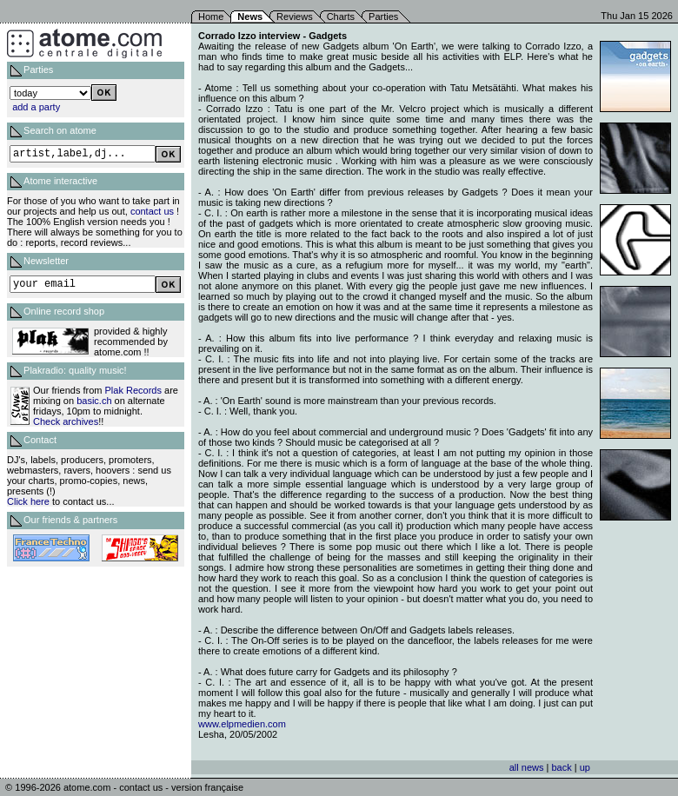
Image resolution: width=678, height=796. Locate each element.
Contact (39, 439)
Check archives (65, 421)
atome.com (86, 787)
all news (526, 767)
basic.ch (93, 400)
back (561, 767)
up (585, 767)
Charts (341, 16)
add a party (36, 107)
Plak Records (133, 390)
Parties (383, 16)
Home (210, 16)
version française (207, 787)
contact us (152, 211)
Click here (28, 501)
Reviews (294, 16)
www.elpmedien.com (242, 724)
